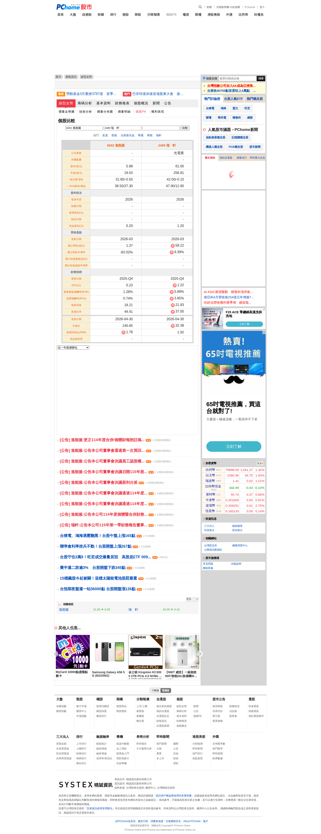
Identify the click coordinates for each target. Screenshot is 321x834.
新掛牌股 (218, 706)
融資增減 (101, 748)
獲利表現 (157, 111)
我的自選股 (226, 157)
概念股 (140, 720)
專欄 (119, 736)
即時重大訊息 (257, 157)
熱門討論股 (212, 98)
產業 (159, 753)
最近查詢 (210, 157)
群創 (114, 135)
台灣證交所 (210, 545)
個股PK (171, 14)
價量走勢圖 (67, 111)
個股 (179, 699)
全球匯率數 (219, 743)
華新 (150, 135)
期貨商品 (121, 706)
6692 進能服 (116, 145)
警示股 (216, 716)
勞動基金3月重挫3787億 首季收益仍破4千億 (93, 94)
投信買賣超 (62, 753)
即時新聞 (162, 736)
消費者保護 (156, 821)
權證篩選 (101, 711)
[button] (200, 654)
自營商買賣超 (64, 758)
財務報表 (122, 103)
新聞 (209, 7)
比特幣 (243, 14)
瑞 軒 (133, 609)
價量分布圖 (105, 111)
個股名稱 (211, 78)
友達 (105, 135)
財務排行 (81, 753)
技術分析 (85, 111)
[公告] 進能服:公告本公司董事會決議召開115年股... (117, 472)
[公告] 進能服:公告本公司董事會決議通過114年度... (117, 493)
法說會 (233, 711)
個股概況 (141, 103)
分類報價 (153, 14)
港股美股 (213, 14)
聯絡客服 (208, 568)
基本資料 (103, 103)
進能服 (64, 609)
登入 (262, 7)
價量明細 (124, 111)
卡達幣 (210, 500)
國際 (175, 743)
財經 (175, 758)
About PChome (192, 821)
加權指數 (61, 706)
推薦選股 (254, 711)
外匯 (229, 14)
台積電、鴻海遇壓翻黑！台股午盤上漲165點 (107, 536)
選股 (125, 14)
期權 (198, 14)
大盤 (73, 14)
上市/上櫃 (141, 706)
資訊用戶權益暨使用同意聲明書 (174, 795)
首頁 (60, 14)
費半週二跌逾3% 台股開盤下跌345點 (102, 568)
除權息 (259, 14)
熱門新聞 (161, 743)
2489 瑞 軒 (167, 145)
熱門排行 (197, 753)
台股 (159, 748)
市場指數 (81, 716)
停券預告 (218, 711)
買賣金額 (61, 743)
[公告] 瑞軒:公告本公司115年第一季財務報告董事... (117, 525)
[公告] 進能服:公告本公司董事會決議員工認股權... (115, 461)
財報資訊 (161, 720)
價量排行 (242, 157)
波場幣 (210, 505)
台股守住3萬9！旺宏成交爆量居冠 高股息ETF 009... (114, 557)
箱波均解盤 (122, 743)
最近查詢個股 (164, 706)
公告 (167, 103)
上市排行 (81, 743)
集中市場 (81, 706)
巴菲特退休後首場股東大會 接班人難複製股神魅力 (159, 94)
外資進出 (209, 530)
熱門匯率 (218, 748)
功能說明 (236, 563)
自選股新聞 (162, 725)
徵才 (205, 821)
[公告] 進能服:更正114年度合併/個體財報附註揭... (115, 440)
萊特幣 (210, 494)
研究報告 (141, 743)
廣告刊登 (143, 821)
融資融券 (237, 525)
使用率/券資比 (104, 758)
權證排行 (101, 716)
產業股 (140, 711)
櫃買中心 (81, 711)
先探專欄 (121, 763)
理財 (175, 763)
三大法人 (209, 525)
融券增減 (101, 753)
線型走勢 (66, 103)
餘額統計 (101, 743)
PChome (250, 7)
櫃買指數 (61, 711)
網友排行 (81, 763)
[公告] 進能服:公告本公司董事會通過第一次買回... (115, 450)
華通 (140, 135)
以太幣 (210, 475)
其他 (175, 753)
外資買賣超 (62, 748)
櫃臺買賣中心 (240, 545)
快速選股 (254, 706)
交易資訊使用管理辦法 (99, 808)
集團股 (140, 716)
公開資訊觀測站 (213, 549)
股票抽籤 (218, 720)
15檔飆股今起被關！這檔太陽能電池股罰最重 (108, 578)
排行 (113, 14)
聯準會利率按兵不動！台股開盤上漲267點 (105, 546)
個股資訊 (71, 76)
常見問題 (208, 563)
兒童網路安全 (173, 821)
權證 (186, 14)
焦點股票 (197, 758)
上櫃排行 (81, 748)
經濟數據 (218, 758)
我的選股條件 (256, 716)
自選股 (87, 14)
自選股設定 (162, 716)
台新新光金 (127, 135)
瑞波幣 (210, 480)
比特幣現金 (213, 486)
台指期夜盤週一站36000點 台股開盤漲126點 (107, 589)
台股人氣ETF (233, 98)
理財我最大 (122, 758)
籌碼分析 (85, 103)
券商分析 (142, 736)
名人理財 (121, 748)
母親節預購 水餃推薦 (228, 7)
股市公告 (219, 699)
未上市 (160, 758)
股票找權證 (102, 706)
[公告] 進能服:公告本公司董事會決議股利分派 (112, 482)
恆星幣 (210, 511)
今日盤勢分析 (144, 748)
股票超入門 (122, 753)
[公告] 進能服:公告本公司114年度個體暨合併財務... (117, 514)
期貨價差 (121, 711)
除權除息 (234, 706)
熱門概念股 (255, 98)
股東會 (233, 716)
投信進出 (237, 530)
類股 (138, 14)
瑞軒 (159, 135)
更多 (188, 598)
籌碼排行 (81, 758)
